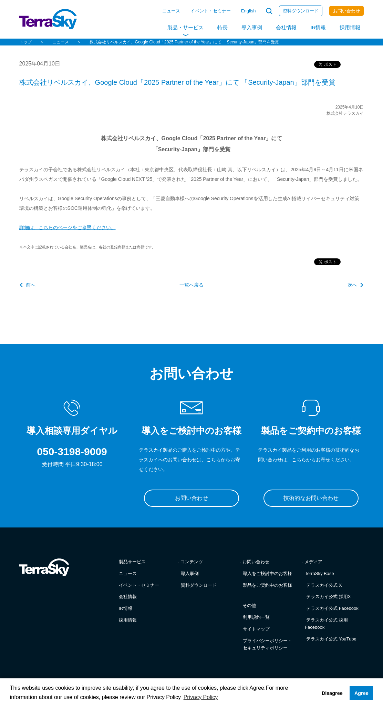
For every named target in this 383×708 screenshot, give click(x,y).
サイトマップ (256, 629)
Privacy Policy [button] (201, 697)
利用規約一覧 (256, 617)
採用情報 (350, 27)
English (248, 10)
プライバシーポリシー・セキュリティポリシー (267, 644)
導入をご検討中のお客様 (267, 573)
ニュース (171, 10)
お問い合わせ (346, 10)
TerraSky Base (319, 573)
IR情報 (318, 27)
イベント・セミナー (210, 10)
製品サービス (132, 561)
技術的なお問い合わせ (311, 498)
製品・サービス (185, 27)
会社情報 (286, 27)
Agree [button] (361, 693)
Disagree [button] (332, 693)
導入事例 (251, 27)
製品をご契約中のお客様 (267, 585)
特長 (222, 27)
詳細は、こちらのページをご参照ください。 (67, 227)
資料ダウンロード (301, 10)
